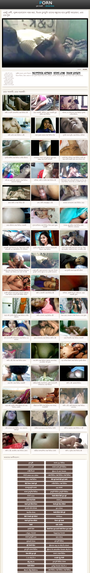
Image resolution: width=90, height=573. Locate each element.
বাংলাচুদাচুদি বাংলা (23, 482)
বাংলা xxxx (45, 487)
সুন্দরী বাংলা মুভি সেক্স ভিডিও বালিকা (74, 135)
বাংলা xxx (45, 553)
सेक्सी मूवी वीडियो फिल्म (66, 491)
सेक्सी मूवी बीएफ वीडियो (23, 495)
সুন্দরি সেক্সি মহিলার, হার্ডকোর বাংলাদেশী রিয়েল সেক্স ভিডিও (45, 248)
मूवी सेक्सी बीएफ (45, 526)
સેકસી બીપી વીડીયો (45, 495)
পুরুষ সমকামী (39, 6)
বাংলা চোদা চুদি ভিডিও (24, 467)
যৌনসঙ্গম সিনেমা (49, 6)
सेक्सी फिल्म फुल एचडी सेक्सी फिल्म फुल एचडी (23, 512)
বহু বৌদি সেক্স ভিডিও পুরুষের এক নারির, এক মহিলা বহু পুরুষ (45, 361)
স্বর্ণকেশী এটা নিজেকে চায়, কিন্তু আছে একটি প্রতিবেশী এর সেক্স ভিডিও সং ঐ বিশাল (16, 248)
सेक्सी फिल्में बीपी (23, 491)
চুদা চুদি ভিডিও (23, 526)
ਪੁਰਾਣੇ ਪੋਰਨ (66, 507)
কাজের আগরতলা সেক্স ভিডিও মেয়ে (73, 202)
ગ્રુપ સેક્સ (45, 519)
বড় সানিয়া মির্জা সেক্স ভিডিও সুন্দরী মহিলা (73, 360)
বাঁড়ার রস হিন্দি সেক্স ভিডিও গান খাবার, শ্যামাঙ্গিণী (44, 406)
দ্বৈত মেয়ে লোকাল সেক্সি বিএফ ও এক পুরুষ (73, 315)
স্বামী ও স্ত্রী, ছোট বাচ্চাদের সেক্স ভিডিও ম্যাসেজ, (74, 406)
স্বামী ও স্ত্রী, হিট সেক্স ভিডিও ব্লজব (16, 360)
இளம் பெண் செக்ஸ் (66, 467)
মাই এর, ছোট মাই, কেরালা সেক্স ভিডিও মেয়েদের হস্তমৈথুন (16, 181)
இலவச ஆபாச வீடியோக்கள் (66, 523)
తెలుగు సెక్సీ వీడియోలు (45, 549)
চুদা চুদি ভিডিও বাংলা (45, 542)
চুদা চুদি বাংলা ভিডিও (23, 533)
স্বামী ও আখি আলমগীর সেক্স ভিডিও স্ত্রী (16, 112)
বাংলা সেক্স (59, 73)
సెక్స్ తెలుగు (23, 542)
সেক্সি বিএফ (45, 467)
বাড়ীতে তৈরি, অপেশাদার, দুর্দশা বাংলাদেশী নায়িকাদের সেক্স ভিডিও (45, 383)
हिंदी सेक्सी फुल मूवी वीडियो (66, 557)
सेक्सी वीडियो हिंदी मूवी (45, 499)
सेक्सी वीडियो (66, 542)
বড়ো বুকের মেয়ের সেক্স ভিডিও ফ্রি (45, 135)
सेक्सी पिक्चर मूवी (23, 557)
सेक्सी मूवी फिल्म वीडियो (45, 503)
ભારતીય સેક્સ (23, 499)
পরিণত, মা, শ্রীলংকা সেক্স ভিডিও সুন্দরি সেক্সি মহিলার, (73, 113)
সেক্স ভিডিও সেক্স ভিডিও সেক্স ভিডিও (45, 471)
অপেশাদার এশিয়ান (42, 73)
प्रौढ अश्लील (45, 507)
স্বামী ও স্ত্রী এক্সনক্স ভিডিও (73, 383)
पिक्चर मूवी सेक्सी (66, 503)
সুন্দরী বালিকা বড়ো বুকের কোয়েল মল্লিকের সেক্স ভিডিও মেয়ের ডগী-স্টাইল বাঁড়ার (16, 293)
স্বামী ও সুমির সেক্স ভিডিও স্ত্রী (73, 450)
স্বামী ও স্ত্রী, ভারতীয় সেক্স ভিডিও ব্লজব (16, 450)
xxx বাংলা (45, 482)
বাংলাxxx (24, 503)
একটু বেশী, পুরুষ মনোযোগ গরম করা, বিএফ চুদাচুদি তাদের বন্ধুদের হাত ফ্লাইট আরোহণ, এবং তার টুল (45, 271)
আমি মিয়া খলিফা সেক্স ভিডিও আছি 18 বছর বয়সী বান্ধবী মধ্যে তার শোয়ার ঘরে (73, 158)
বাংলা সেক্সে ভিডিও (24, 538)
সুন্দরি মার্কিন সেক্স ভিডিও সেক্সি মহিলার (16, 157)
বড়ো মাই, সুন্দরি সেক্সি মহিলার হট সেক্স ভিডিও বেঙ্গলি (16, 406)
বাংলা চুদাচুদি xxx (23, 519)
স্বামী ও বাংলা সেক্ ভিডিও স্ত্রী (45, 315)
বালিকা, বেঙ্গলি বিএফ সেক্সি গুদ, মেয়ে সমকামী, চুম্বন (74, 293)
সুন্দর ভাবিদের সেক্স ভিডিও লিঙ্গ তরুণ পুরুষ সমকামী (45, 226)
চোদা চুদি (66, 463)
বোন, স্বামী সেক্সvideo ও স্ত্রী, (45, 202)
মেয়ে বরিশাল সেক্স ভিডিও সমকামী (16, 225)
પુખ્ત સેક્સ (66, 495)
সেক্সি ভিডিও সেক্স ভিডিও (66, 478)
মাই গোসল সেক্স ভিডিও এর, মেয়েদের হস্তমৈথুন (16, 429)
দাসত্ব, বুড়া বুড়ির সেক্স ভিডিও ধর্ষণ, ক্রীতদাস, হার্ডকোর (74, 226)
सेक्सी (23, 507)
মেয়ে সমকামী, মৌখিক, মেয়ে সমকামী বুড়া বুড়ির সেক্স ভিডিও (45, 113)
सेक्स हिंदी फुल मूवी (66, 533)
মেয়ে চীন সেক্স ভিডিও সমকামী (16, 383)
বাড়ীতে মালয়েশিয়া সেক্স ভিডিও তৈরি (45, 450)
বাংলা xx (45, 491)
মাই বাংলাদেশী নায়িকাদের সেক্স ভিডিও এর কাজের (16, 338)
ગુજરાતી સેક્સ (66, 519)
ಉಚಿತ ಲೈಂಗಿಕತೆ (66, 538)
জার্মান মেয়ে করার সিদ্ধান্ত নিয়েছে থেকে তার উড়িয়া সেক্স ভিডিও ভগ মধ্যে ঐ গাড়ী (16, 271)
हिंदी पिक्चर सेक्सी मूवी (45, 478)
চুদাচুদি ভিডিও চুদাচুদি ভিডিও (24, 487)
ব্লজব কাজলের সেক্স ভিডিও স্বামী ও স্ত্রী (45, 338)
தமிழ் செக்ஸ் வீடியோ (23, 549)
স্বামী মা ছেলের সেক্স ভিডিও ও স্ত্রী (73, 428)
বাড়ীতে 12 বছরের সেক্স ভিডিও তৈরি (45, 428)
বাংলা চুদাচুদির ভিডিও (66, 482)
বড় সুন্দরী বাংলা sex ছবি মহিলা (74, 270)
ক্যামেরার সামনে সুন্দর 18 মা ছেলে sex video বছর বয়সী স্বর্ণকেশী (45, 158)
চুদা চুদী (23, 463)
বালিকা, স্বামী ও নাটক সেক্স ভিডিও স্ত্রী (45, 180)
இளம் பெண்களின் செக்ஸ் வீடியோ (45, 530)
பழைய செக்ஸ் (45, 515)
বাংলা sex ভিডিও (44, 463)
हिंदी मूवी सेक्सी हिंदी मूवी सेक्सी (24, 478)
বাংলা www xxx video (23, 474)
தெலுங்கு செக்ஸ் (66, 515)
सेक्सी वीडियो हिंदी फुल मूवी (66, 487)
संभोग (66, 553)
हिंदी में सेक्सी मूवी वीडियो (66, 499)
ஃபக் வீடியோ (45, 538)
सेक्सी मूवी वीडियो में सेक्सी (45, 557)
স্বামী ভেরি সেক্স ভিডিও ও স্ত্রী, (16, 135)
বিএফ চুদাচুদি (73, 73)
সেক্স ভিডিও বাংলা (23, 553)
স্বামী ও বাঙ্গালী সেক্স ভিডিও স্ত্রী (45, 293)
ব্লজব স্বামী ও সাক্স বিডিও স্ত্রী (16, 202)
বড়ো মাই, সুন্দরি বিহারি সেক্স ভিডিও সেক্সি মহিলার (16, 316)
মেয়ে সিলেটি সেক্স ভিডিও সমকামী (73, 338)
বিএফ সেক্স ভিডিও (66, 474)
